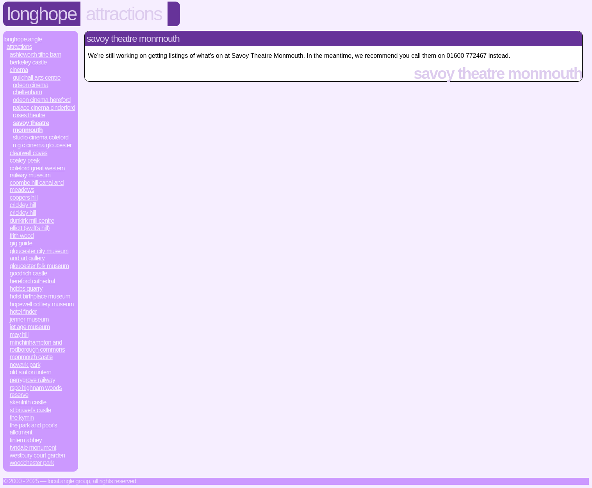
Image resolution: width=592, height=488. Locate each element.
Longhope (42, 14)
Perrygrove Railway (32, 380)
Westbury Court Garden (37, 455)
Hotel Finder (23, 311)
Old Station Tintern (31, 372)
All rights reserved (114, 481)
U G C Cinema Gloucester (42, 145)
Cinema (19, 69)
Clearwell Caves (28, 153)
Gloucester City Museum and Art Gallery (39, 254)
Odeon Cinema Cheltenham (30, 88)
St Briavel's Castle (30, 410)
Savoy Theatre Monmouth (31, 126)
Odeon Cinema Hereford (42, 100)
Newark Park (25, 364)
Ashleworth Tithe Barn (35, 54)
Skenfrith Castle (28, 402)
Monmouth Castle (31, 357)
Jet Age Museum (30, 327)
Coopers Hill (23, 197)
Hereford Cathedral (32, 281)
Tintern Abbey (26, 440)
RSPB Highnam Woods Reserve (36, 391)
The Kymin (22, 417)
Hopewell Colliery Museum (42, 304)
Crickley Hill (23, 205)
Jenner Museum (29, 319)
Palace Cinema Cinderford (44, 107)
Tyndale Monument (33, 447)
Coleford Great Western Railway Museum (37, 172)
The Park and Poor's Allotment (33, 429)
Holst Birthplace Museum (40, 296)
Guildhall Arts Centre (37, 77)
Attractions (124, 14)
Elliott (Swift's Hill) (30, 228)
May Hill (19, 334)
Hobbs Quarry (26, 288)
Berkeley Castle (28, 62)
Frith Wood (22, 235)
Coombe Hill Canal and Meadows (37, 186)
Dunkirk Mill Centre (32, 220)
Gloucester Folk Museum (39, 266)
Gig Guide (21, 243)
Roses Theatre (29, 115)
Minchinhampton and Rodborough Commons (37, 346)
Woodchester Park (32, 462)
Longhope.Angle (23, 39)
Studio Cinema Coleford (41, 137)
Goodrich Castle (28, 273)
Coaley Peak (25, 160)
